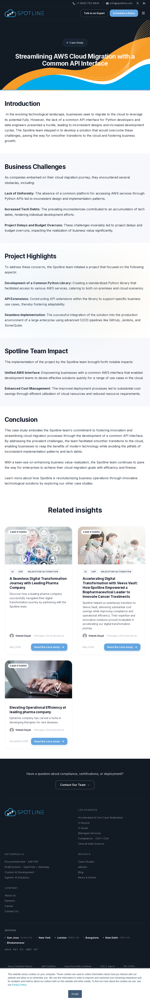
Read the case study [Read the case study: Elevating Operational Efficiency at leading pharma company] (49, 741)
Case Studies (86, 861)
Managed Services (89, 833)
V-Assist (83, 828)
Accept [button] (75, 994)
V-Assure (83, 822)
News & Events (87, 877)
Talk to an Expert (94, 13)
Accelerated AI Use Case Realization (100, 817)
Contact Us (11, 911)
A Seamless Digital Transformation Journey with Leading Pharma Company (38, 583)
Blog (80, 872)
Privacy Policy (19, 984)
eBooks (82, 866)
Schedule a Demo (124, 13)
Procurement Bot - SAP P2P (21, 861)
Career (9, 906)
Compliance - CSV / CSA (93, 838)
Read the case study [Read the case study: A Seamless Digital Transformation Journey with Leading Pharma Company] (49, 647)
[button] (143, 13)
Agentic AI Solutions (17, 877)
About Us (10, 895)
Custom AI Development (19, 872)
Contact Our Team (75, 785)
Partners (10, 900)
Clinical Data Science (91, 843)
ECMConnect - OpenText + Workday (27, 866)
